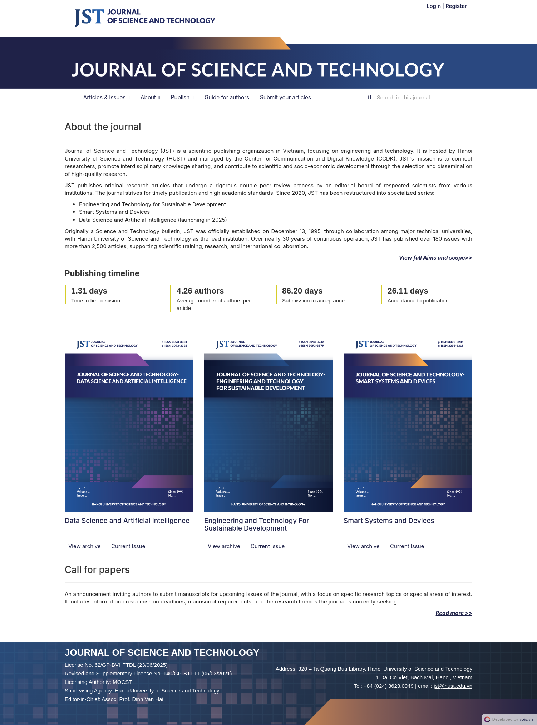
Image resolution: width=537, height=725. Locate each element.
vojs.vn (526, 719)
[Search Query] (420, 97)
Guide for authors (227, 97)
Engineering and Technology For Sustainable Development (256, 524)
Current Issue (128, 546)
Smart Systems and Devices (389, 521)
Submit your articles (285, 97)
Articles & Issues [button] (106, 97)
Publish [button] (182, 97)
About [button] (150, 97)
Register (456, 6)
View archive (85, 546)
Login (434, 6)
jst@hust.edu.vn (453, 686)
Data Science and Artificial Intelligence (127, 521)
